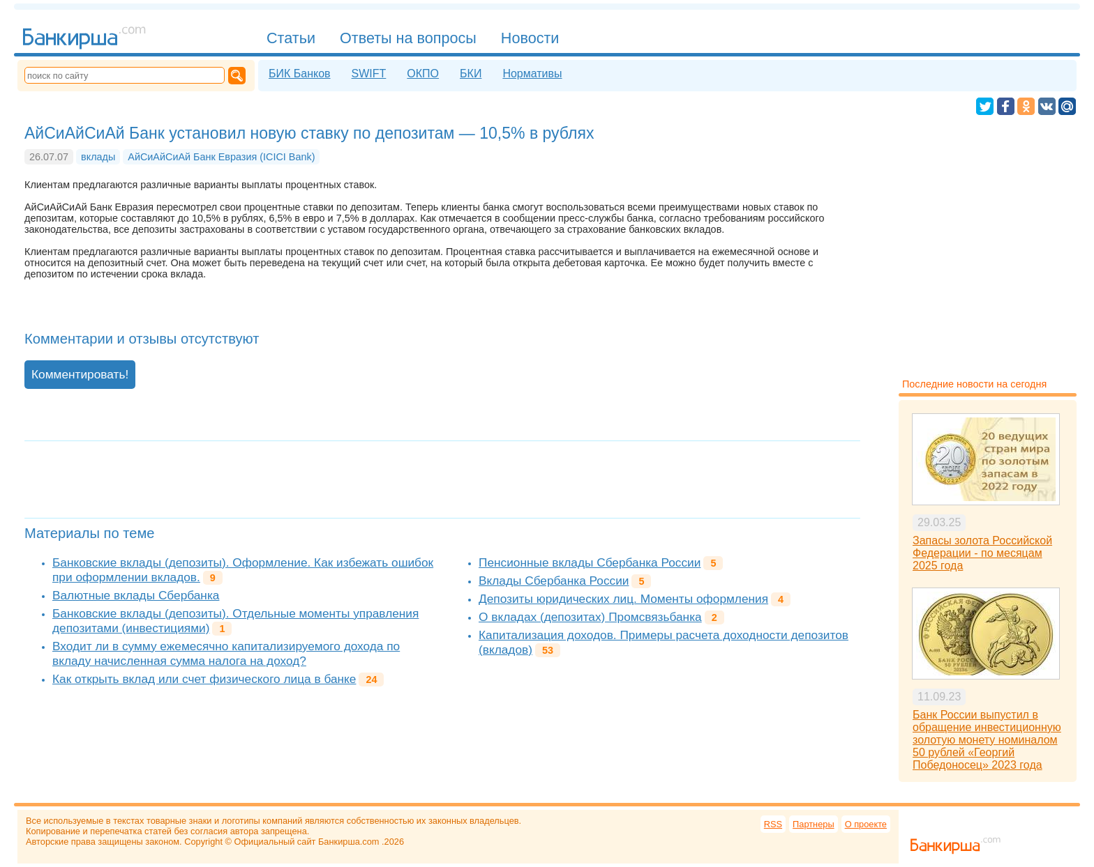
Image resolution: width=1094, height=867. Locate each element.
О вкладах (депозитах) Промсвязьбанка (590, 617)
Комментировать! (79, 374)
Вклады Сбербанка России (554, 581)
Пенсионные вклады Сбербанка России (589, 562)
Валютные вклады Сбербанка (135, 595)
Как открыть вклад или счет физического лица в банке (204, 679)
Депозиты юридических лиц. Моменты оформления (623, 599)
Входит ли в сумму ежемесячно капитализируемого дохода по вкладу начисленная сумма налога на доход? (226, 653)
